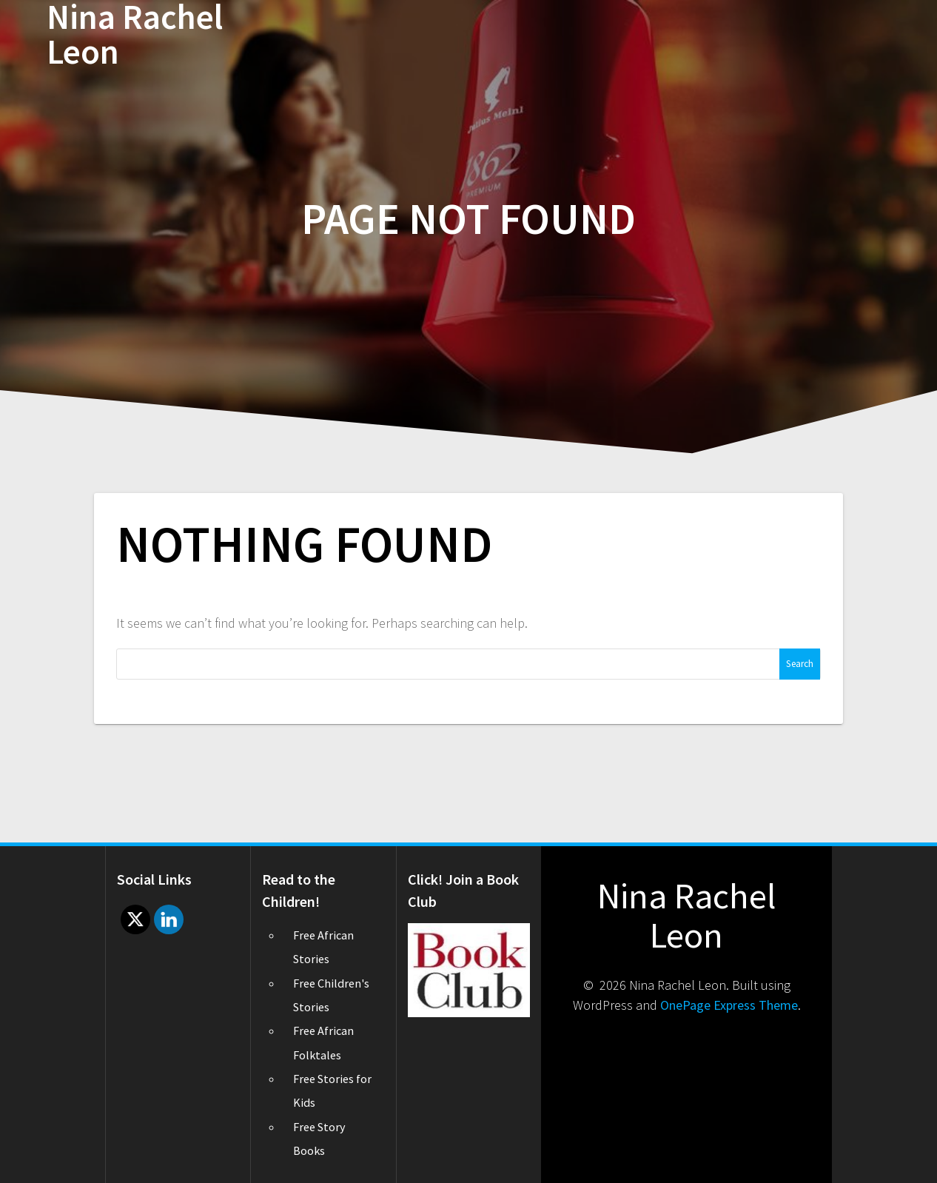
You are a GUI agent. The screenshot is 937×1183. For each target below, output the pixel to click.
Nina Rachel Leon (135, 35)
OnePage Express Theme (729, 1004)
